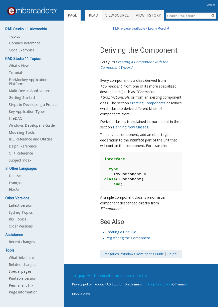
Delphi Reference (23, 146)
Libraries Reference (24, 43)
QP (174, 284)
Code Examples (22, 50)
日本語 (14, 189)
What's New (19, 65)
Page (72, 15)
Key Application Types (27, 111)
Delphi (172, 254)
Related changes (22, 264)
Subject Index (20, 160)
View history (148, 15)
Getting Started (22, 97)
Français (15, 182)
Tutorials (16, 72)
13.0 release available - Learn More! (139, 28)
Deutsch (16, 175)
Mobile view (81, 294)
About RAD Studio (108, 284)
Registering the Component (128, 238)
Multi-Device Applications (30, 90)
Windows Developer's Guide (142, 254)
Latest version (20, 205)
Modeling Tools (22, 132)
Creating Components (147, 103)
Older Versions (21, 226)
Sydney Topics (21, 212)
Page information (23, 292)
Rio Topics (17, 219)
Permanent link (21, 285)
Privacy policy (82, 284)
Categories (111, 254)
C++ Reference (21, 153)
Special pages (20, 271)
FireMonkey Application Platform (28, 81)
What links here (21, 257)
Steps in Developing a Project (33, 104)
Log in (210, 4)
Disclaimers (133, 284)
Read (93, 15)
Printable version (22, 278)
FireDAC (15, 118)
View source (117, 15)
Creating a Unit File (121, 231)
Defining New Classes (130, 127)
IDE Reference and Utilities (31, 139)
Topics (14, 36)
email (182, 284)
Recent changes (22, 241)
